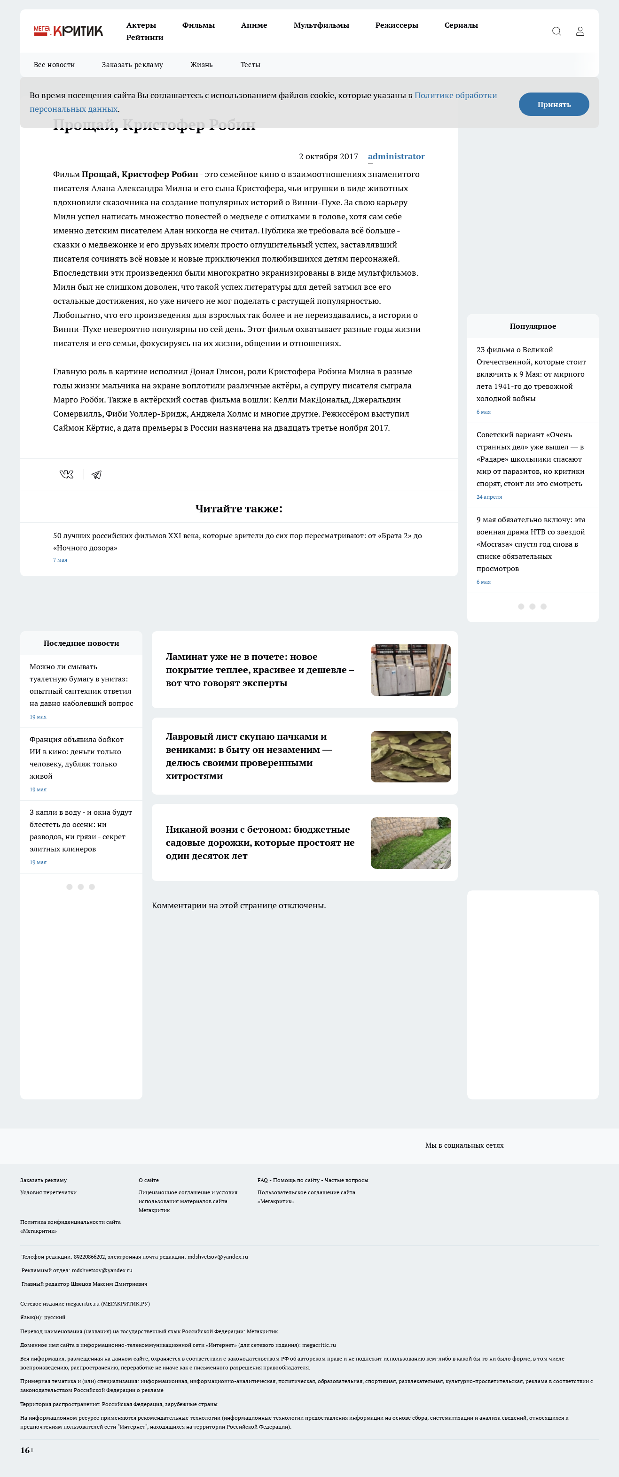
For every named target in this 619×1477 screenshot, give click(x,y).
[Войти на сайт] (580, 31)
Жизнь (201, 64)
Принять (554, 104)
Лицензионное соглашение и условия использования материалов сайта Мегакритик (188, 1201)
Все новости (54, 64)
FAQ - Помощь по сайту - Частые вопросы (313, 1179)
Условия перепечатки (48, 1192)
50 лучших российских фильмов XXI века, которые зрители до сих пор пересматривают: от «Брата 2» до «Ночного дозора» (239, 548)
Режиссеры (397, 25)
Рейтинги (145, 37)
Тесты (251, 64)
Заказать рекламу (132, 64)
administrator (396, 156)
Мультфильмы (321, 25)
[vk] (67, 474)
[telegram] (99, 474)
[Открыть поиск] (556, 31)
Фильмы (198, 25)
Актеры (141, 25)
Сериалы (461, 25)
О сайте (149, 1179)
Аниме (254, 25)
